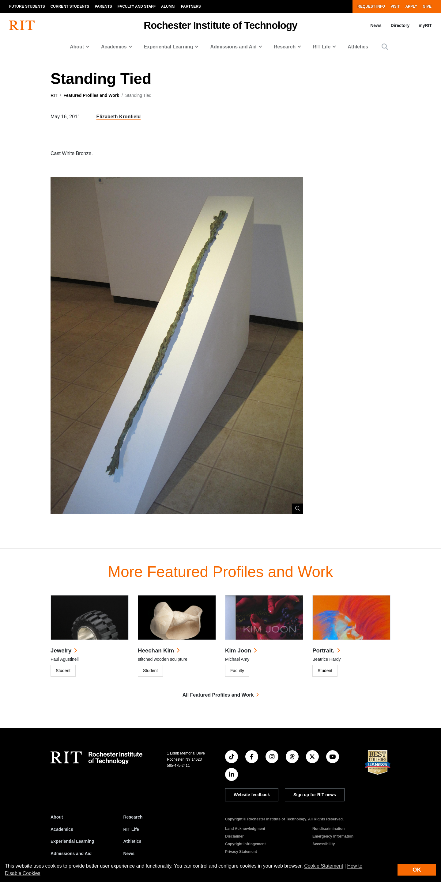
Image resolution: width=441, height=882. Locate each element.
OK (417, 869)
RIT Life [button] (321, 46)
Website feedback (252, 794)
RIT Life (131, 829)
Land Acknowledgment (245, 829)
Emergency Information (332, 836)
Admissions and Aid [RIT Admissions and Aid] (71, 853)
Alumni (168, 6)
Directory (400, 25)
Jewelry (61, 650)
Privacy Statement (241, 852)
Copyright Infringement (245, 844)
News (376, 25)
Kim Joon (238, 650)
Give (427, 6)
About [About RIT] (57, 817)
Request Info (371, 6)
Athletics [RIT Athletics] (132, 841)
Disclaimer (234, 836)
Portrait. (323, 650)
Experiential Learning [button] (168, 46)
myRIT (425, 25)
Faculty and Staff (137, 6)
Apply (411, 6)
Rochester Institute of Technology (220, 25)
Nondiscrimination (328, 829)
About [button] (77, 46)
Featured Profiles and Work (91, 95)
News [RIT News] (129, 853)
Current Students (70, 6)
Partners (191, 6)
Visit (395, 6)
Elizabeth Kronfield (118, 116)
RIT (54, 95)
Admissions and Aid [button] (233, 46)
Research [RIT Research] (133, 817)
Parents (103, 6)
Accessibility (323, 844)
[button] (384, 47)
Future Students (27, 6)
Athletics (358, 46)
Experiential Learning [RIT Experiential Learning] (72, 841)
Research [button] (285, 46)
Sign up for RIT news (314, 794)
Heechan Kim (156, 650)
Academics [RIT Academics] (62, 829)
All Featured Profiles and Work (218, 695)
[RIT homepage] (22, 25)
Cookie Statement (323, 866)
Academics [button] (114, 46)
